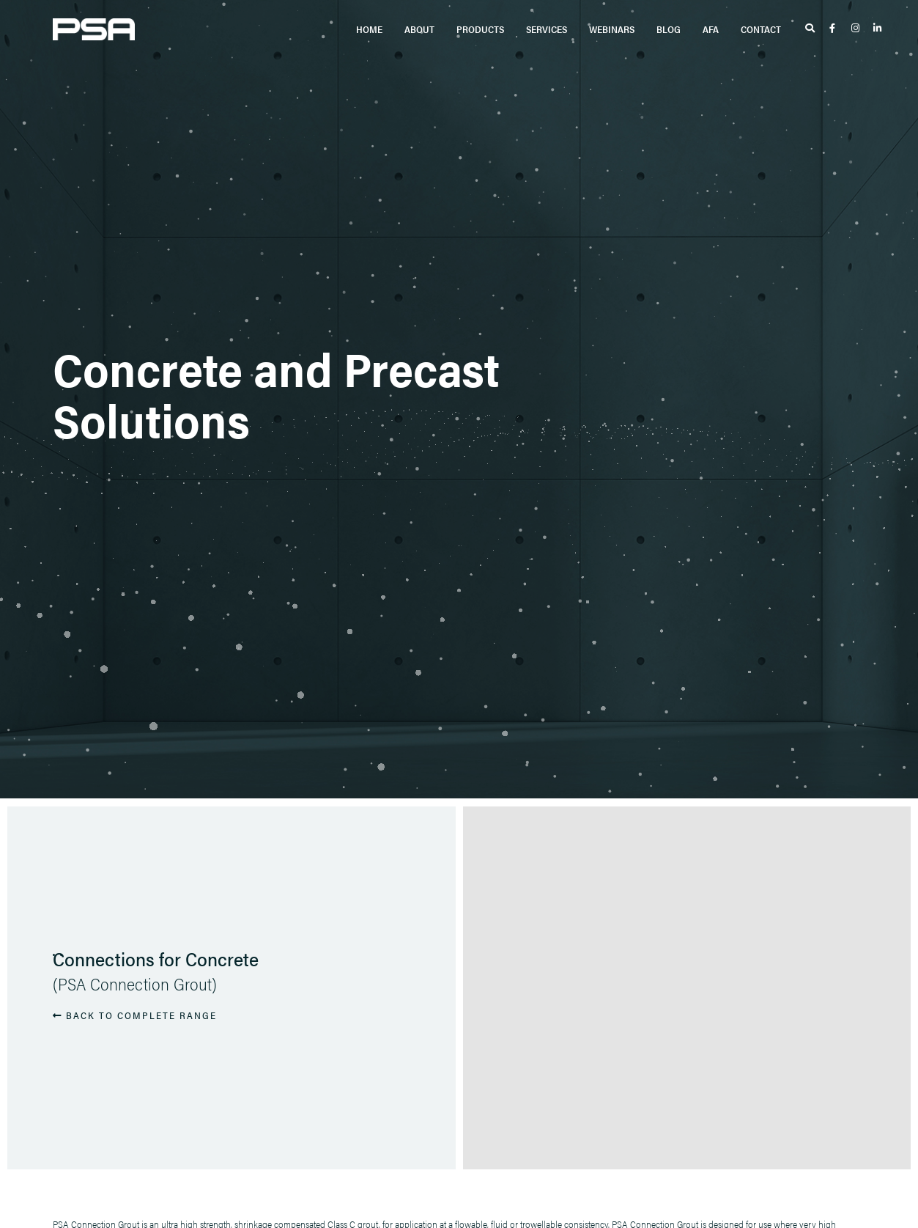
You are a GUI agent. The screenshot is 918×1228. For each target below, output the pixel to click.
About (419, 29)
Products (480, 29)
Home (369, 29)
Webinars (611, 29)
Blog (668, 29)
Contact (761, 29)
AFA (711, 29)
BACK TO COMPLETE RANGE (135, 1015)
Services (546, 29)
